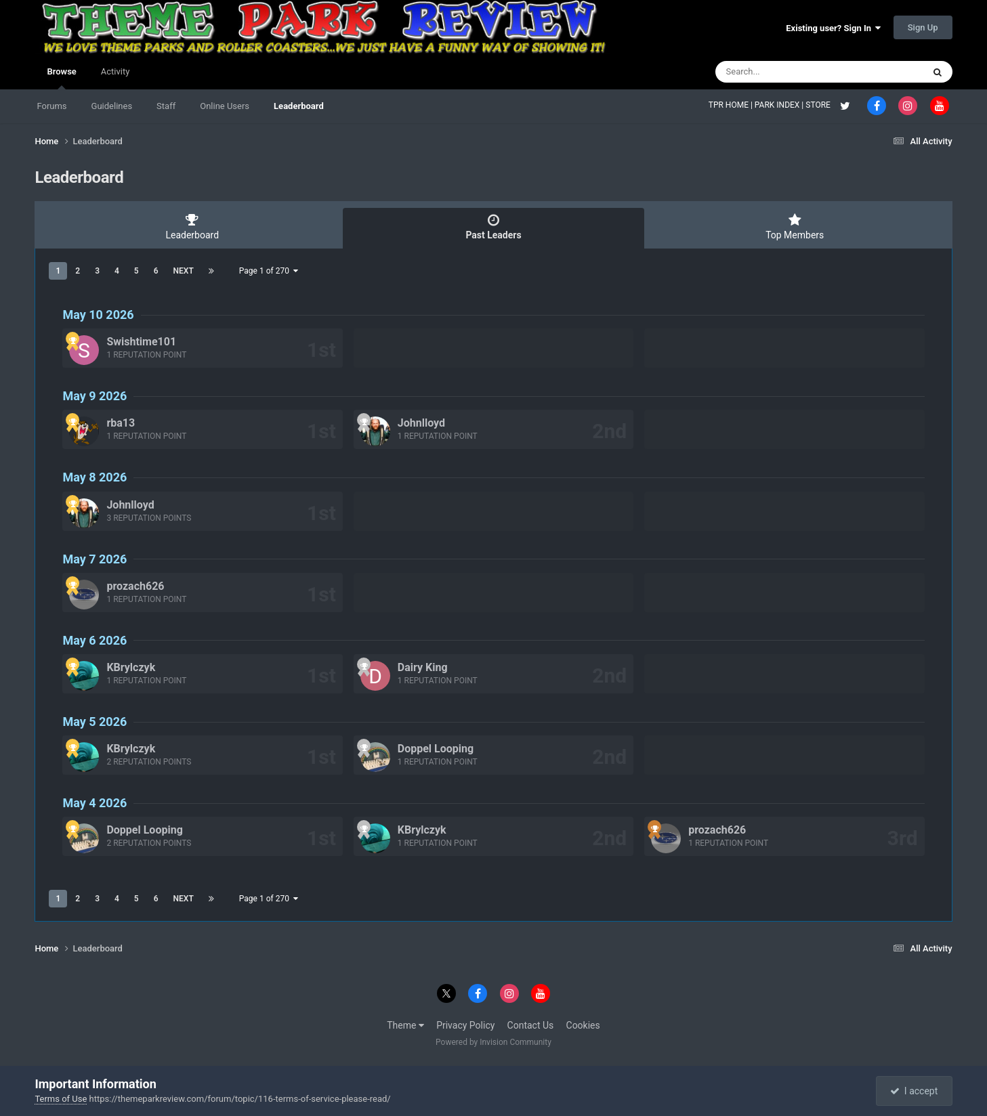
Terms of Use (61, 1099)
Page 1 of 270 (268, 271)
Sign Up (923, 27)
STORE (819, 105)
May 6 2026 (94, 640)
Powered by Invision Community (493, 1042)
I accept (914, 1091)
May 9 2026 (94, 396)
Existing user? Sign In (833, 28)
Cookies (583, 1025)
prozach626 (135, 586)
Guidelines (112, 106)
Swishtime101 (141, 341)
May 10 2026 (97, 314)
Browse (61, 77)
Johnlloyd (421, 422)
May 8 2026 (94, 477)
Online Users (224, 106)
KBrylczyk (130, 667)
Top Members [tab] (795, 226)
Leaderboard (299, 106)
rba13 (120, 422)
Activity (115, 71)
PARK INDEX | (780, 105)
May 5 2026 (94, 721)
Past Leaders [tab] (493, 226)
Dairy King (423, 667)
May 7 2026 (94, 559)
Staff (165, 106)
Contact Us (530, 1025)
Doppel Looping (436, 748)
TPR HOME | (732, 105)
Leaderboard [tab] (192, 226)
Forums (51, 106)
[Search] (785, 72)
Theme (405, 1025)
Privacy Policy (465, 1025)
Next (183, 271)
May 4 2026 (94, 803)
